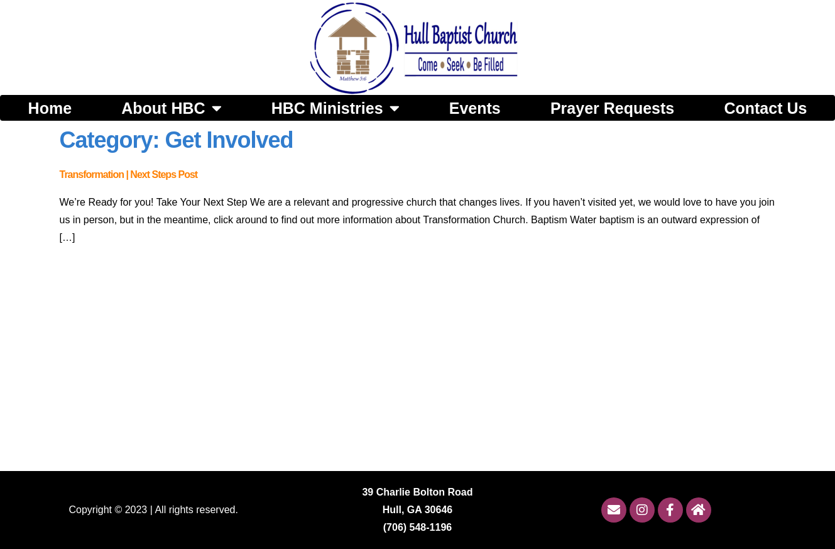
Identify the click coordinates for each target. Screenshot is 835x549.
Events (475, 108)
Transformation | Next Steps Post (129, 174)
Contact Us (765, 108)
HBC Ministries (335, 108)
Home (50, 108)
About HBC (171, 108)
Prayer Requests (612, 108)
